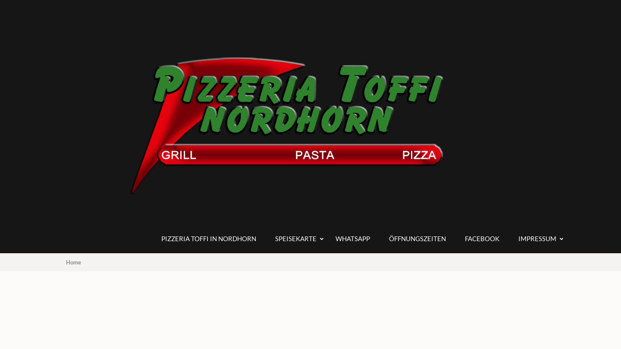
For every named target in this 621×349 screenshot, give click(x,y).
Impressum (537, 238)
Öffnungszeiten (417, 238)
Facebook (482, 238)
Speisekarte (296, 238)
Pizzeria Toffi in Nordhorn (208, 238)
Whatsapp (353, 238)
